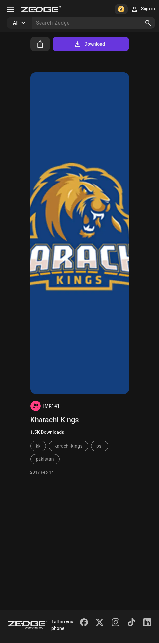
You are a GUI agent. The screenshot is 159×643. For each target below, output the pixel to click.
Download (89, 44)
